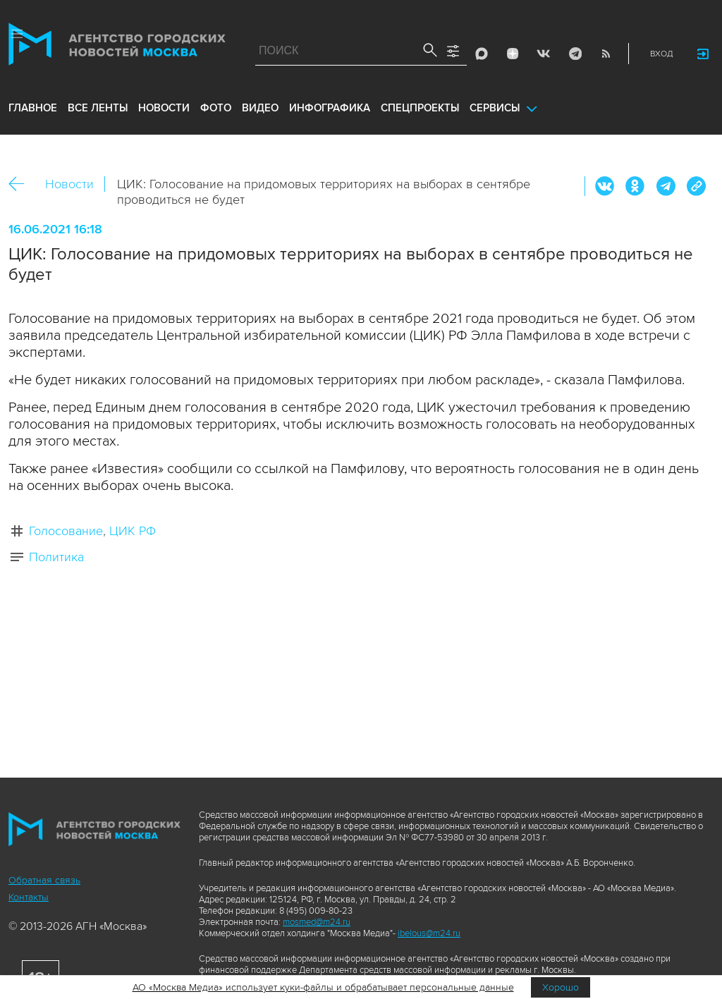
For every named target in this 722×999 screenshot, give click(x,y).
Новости (69, 184)
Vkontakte (543, 53)
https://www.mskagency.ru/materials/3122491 (696, 186)
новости (164, 108)
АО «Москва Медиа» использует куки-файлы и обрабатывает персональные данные (323, 987)
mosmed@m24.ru (316, 922)
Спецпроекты (420, 108)
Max (481, 53)
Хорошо (560, 987)
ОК (635, 186)
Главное (32, 108)
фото (215, 108)
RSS (605, 53)
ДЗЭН (512, 53)
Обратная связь (44, 880)
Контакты (28, 897)
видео (260, 108)
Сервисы (495, 108)
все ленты (98, 108)
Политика (56, 557)
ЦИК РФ (132, 531)
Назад (21, 184)
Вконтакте (605, 186)
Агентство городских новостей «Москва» (117, 47)
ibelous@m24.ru (429, 933)
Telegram (574, 53)
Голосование (66, 531)
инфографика (329, 108)
